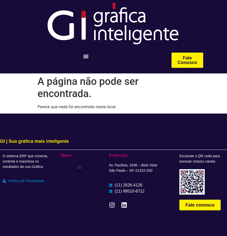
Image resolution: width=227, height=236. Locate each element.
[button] (86, 56)
